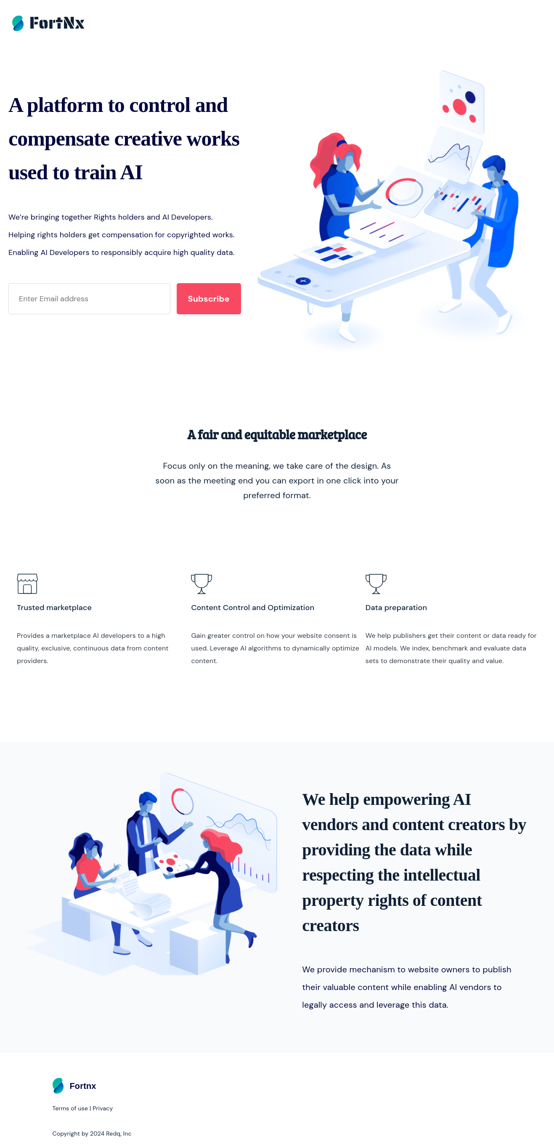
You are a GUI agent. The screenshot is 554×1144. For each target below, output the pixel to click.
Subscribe (209, 298)
